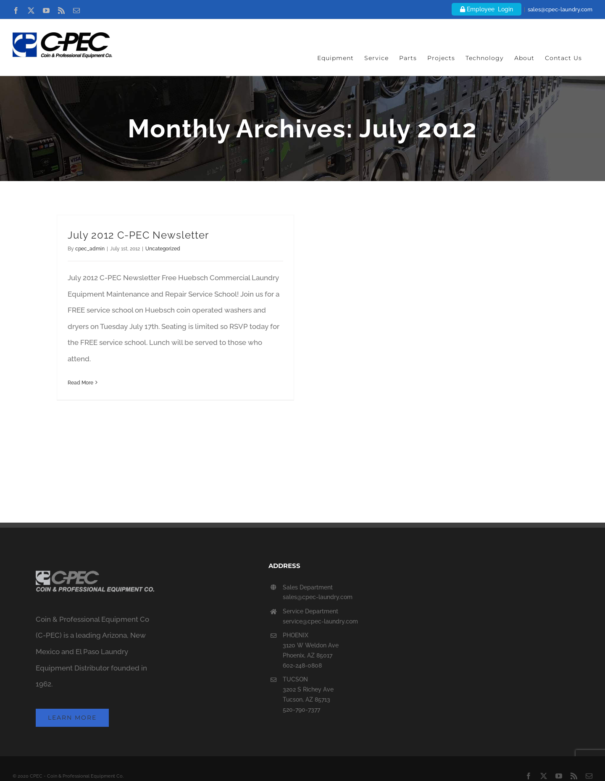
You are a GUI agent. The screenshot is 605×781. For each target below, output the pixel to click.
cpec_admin (90, 249)
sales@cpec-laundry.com (560, 9)
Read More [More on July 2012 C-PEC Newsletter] (80, 383)
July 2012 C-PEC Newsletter (138, 235)
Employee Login (486, 9)
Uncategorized (162, 249)
